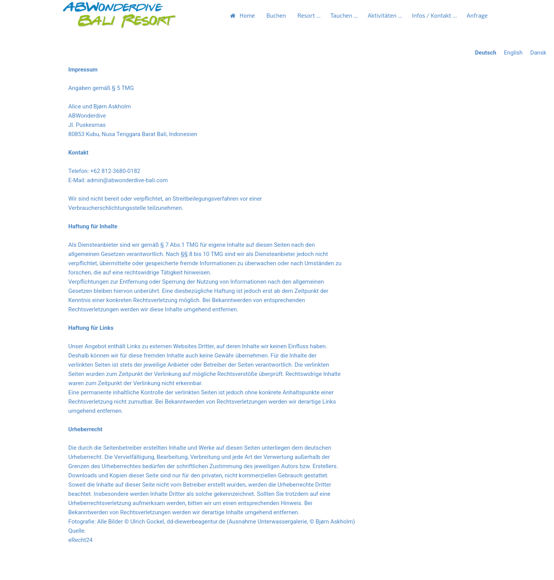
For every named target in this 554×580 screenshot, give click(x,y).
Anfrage (477, 15)
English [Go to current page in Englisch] (513, 52)
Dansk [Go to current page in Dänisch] (538, 52)
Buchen (276, 15)
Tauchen (341, 15)
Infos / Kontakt (431, 15)
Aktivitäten (382, 15)
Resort (306, 15)
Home (247, 15)
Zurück (73, 563)
